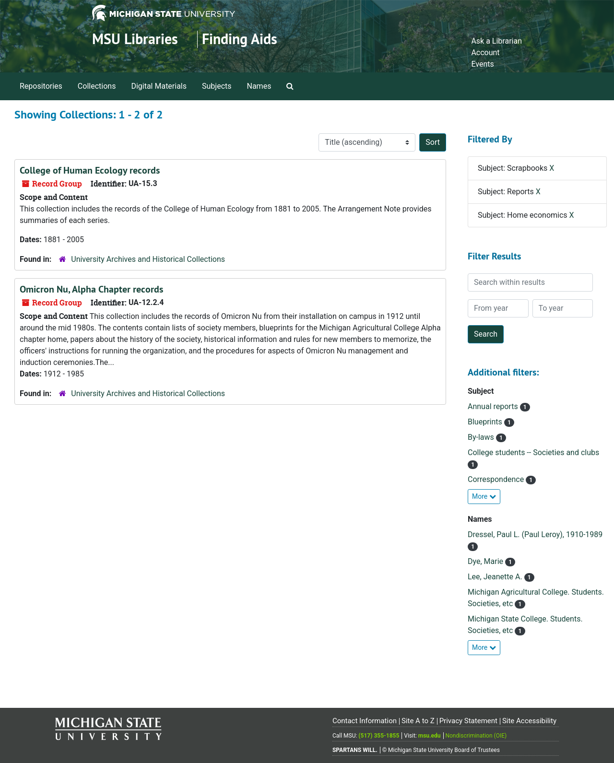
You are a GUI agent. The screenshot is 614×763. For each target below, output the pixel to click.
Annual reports (494, 406)
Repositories (41, 86)
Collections (97, 86)
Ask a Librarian (496, 41)
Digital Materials (159, 86)
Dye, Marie (486, 561)
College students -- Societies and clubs (533, 452)
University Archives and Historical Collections (148, 259)
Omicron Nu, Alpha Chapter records (91, 289)
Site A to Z (418, 720)
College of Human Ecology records (90, 170)
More (484, 496)
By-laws (482, 437)
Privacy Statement (468, 720)
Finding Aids (239, 39)
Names (259, 86)
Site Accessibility (529, 720)
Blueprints (486, 421)
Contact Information (364, 720)
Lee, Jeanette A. (496, 576)
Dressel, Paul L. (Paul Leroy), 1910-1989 (535, 534)
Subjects (216, 86)
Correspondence (497, 479)
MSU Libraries (135, 39)
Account (485, 52)
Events (482, 64)
